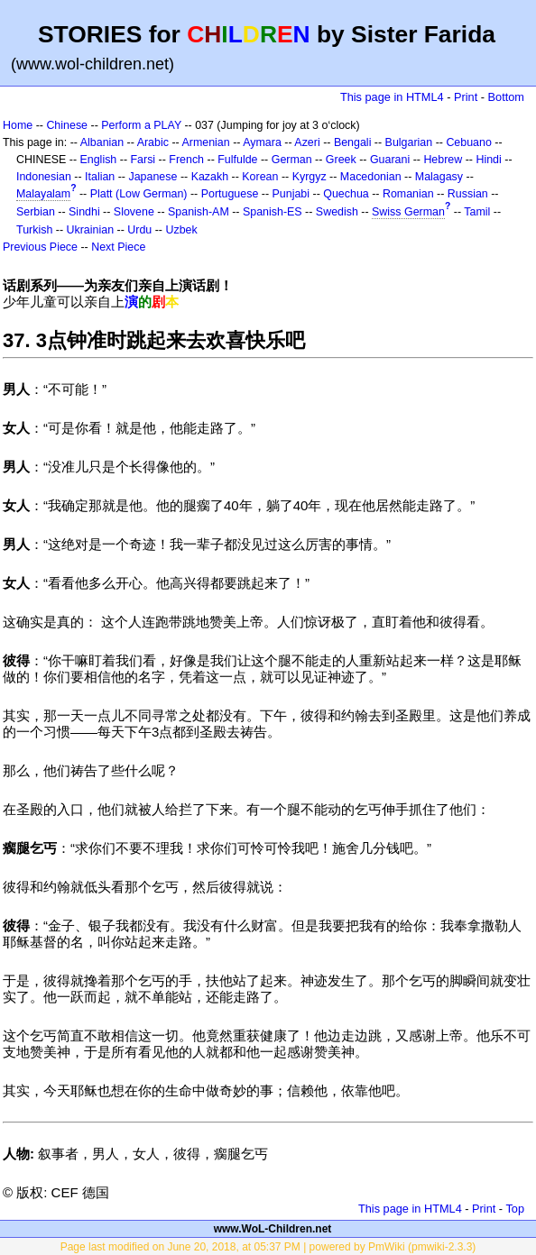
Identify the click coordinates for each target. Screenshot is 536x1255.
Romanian (408, 194)
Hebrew (442, 159)
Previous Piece (40, 247)
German (292, 159)
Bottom (506, 97)
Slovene (134, 212)
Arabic (153, 142)
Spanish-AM (198, 212)
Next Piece (118, 247)
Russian (468, 194)
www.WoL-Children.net (273, 1229)
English (97, 159)
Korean (260, 176)
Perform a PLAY (141, 125)
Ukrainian (91, 230)
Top (514, 1208)
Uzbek (181, 230)
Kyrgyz (309, 176)
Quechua (345, 194)
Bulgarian (409, 142)
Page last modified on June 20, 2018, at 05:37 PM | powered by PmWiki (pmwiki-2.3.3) (268, 1247)
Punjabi (291, 194)
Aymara (262, 142)
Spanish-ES (272, 212)
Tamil (477, 212)
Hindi (488, 159)
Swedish (337, 212)
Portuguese (230, 194)
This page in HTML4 (392, 97)
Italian (100, 176)
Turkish (34, 230)
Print (465, 97)
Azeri (306, 142)
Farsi (142, 159)
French (186, 159)
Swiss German (408, 212)
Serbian (35, 212)
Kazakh (210, 176)
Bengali (353, 142)
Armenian (205, 142)
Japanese (152, 176)
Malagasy (439, 176)
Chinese (67, 125)
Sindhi (84, 212)
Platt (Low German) (139, 194)
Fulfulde (237, 159)
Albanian (102, 142)
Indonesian (43, 176)
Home (17, 125)
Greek (341, 159)
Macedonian (371, 176)
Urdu (139, 230)
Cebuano (469, 142)
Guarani (390, 159)
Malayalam (43, 194)
